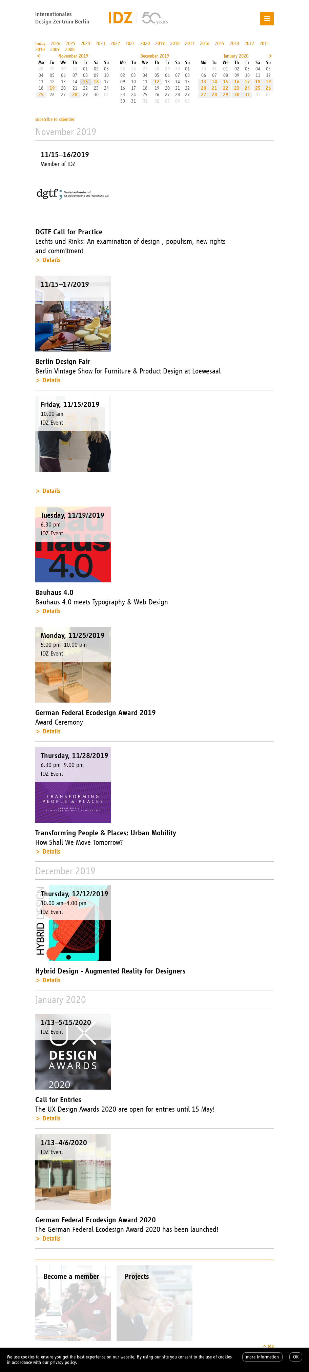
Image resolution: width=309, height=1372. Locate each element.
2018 (175, 43)
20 (203, 88)
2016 (204, 43)
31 (247, 94)
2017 (189, 43)
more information (262, 1356)
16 (96, 81)
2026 (55, 43)
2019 (160, 43)
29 (225, 94)
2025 (70, 43)
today (40, 43)
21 (214, 88)
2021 (130, 43)
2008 (70, 49)
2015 (219, 43)
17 (247, 81)
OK (295, 1356)
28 (75, 94)
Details (51, 259)
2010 (40, 49)
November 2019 (73, 56)
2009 (55, 49)
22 (225, 88)
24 (247, 88)
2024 (85, 43)
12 (157, 81)
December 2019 (154, 56)
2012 (249, 43)
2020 (145, 43)
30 (237, 94)
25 (41, 94)
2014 (234, 43)
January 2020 (236, 56)
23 (237, 88)
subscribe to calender (55, 119)
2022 (115, 43)
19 (52, 88)
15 (85, 81)
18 (258, 81)
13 (203, 81)
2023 (100, 43)
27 (203, 94)
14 (214, 81)
